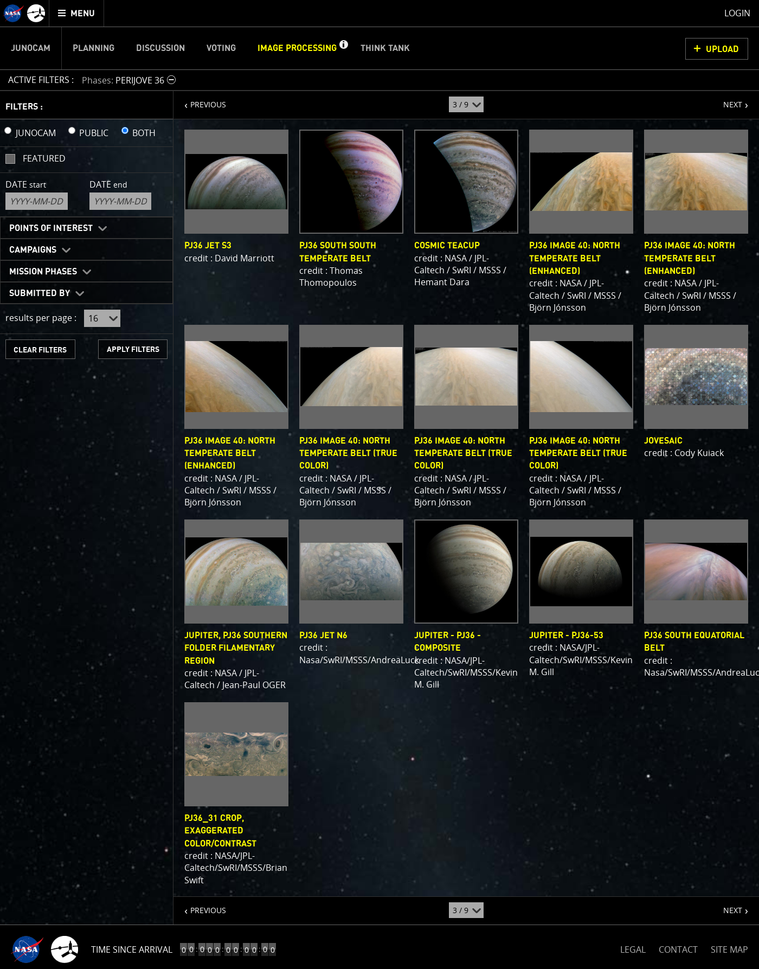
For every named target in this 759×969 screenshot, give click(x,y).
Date (25, 184)
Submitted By (39, 293)
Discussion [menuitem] (160, 48)
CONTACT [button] (678, 949)
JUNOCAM (36, 133)
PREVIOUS (199, 100)
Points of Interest (51, 228)
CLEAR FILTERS (40, 350)
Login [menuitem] (737, 13)
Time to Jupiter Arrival (142, 949)
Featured (44, 158)
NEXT (727, 100)
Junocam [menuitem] (30, 48)
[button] (343, 48)
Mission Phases (43, 271)
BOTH (144, 133)
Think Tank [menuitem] (385, 48)
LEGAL (633, 947)
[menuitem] (76, 13)
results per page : (40, 317)
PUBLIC (93, 133)
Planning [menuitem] (93, 48)
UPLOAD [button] (722, 49)
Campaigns (32, 250)
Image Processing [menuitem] (297, 48)
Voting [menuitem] (221, 48)
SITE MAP (729, 949)
